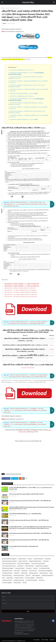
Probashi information (19, 577)
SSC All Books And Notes (19, 580)
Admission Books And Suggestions (9, 558)
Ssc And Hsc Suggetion (7, 582)
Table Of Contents (12, 67)
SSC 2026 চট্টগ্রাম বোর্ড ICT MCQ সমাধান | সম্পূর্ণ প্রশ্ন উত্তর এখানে (23, 546)
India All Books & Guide (7, 570)
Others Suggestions (36, 575)
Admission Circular (22, 558)
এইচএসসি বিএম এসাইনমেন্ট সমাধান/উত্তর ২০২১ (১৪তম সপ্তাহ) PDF (23, 93)
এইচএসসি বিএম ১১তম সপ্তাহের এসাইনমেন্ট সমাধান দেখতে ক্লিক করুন (20, 292)
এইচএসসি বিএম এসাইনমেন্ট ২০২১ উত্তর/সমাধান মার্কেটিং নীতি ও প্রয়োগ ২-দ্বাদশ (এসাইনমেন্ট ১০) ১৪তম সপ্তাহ (28, 90)
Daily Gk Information (29, 565)
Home (3, 8)
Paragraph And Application (47, 575)
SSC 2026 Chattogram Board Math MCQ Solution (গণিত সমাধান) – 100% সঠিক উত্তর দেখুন (30, 500)
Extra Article (28, 568)
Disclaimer (52, 639)
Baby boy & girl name (23, 561)
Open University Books (7, 575)
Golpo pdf (35, 568)
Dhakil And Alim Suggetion (7, 568)
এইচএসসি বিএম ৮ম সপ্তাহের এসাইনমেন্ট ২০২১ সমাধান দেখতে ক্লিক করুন (21, 286)
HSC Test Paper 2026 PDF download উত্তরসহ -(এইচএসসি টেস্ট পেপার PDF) (26, 494)
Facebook (24, 431)
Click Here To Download (28, 367)
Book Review (46, 561)
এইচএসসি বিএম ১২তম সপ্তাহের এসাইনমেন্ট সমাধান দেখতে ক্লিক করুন (20, 294)
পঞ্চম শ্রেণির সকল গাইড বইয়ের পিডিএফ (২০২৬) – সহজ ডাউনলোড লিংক (25, 513)
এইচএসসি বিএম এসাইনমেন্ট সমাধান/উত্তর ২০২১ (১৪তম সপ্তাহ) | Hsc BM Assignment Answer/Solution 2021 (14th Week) (26, 73)
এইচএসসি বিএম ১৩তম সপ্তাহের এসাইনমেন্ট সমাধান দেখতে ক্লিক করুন (20, 296)
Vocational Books (17, 582)
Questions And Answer (7, 580)
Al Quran (30, 558)
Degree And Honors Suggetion (42, 565)
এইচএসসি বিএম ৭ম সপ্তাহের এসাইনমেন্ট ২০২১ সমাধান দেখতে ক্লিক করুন (21, 284)
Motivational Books (44, 573)
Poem (3, 577)
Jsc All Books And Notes (7, 573)
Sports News (41, 580)
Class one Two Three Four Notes (8, 565)
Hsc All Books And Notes (44, 568)
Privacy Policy (37, 639)
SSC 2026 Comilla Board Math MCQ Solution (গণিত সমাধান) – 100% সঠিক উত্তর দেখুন (29, 520)
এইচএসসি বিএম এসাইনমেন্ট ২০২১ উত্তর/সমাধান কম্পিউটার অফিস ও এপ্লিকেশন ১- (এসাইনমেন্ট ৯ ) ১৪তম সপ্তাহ (26, 77)
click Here (51, 349)
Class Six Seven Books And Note (9, 563)
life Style (24, 582)
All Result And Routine (38, 558)
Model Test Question (33, 573)
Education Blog (28, 2)
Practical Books (10, 577)
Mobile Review (24, 573)
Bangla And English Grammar (35, 561)
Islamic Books (24, 570)
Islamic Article (17, 570)
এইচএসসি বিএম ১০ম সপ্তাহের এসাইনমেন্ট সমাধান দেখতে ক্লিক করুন (20, 290)
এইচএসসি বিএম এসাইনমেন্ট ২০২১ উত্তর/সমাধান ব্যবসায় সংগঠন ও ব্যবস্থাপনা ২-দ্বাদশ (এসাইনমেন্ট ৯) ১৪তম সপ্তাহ (26, 85)
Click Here (51, 338)
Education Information (19, 568)
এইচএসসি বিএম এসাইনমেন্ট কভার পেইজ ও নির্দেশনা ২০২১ (22, 70)
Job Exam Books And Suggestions (45, 570)
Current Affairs (20, 565)
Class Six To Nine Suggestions (24, 563)
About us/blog (45, 639)
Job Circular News (32, 570)
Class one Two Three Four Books (38, 563)
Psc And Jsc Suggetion (29, 577)
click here (52, 345)
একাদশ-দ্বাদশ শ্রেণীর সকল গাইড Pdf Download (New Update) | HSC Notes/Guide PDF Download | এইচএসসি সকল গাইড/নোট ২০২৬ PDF (31, 508)
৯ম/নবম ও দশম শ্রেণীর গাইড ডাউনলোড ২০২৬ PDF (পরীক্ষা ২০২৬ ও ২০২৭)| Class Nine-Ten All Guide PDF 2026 (30, 488)
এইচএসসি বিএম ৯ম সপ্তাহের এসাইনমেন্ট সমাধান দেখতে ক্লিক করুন (19, 288)
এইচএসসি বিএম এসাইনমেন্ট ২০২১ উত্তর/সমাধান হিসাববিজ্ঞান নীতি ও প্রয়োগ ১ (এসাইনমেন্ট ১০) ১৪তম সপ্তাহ (27, 81)
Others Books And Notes (19, 575)
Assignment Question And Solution (12, 8)
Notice (51, 573)
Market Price (16, 573)
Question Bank (39, 577)
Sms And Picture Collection (31, 580)
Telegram (32, 431)
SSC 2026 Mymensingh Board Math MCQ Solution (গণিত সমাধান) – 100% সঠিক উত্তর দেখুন (30, 533)
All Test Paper (47, 558)
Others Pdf (28, 575)
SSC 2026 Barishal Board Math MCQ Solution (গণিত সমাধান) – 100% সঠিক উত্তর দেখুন (29, 540)
